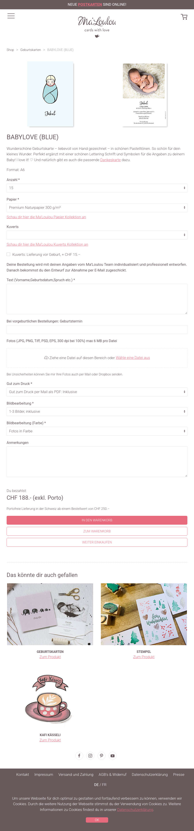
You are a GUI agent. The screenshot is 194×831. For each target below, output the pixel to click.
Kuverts (13, 227)
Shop (10, 50)
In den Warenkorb (97, 520)
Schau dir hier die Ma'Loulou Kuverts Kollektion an (47, 244)
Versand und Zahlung (75, 774)
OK (97, 820)
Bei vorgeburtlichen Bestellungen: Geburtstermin (44, 321)
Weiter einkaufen (97, 542)
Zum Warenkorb (97, 531)
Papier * (13, 199)
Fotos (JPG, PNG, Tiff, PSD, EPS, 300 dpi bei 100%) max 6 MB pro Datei (62, 341)
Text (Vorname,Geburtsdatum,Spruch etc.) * (41, 280)
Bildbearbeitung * (20, 403)
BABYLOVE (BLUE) (60, 50)
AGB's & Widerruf (112, 774)
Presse (178, 774)
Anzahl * (13, 180)
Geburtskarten (30, 50)
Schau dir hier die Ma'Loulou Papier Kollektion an (46, 217)
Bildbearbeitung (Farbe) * (26, 423)
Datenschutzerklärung (150, 774)
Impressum (43, 774)
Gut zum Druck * (19, 384)
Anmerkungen (17, 443)
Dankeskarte (110, 160)
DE (96, 784)
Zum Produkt (50, 657)
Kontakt (22, 774)
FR (104, 784)
